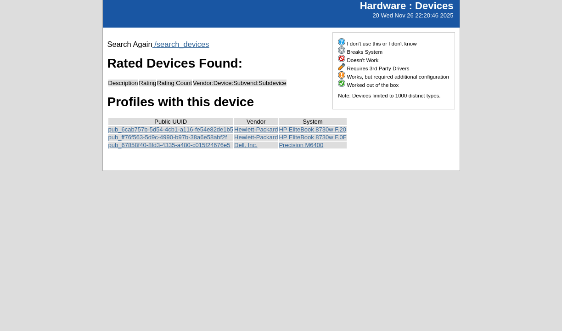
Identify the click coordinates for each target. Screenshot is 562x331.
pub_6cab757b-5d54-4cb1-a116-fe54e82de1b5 (171, 129)
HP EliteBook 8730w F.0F (312, 137)
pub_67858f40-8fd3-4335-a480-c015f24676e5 (169, 145)
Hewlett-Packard (256, 129)
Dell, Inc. (246, 145)
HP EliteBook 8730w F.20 (312, 129)
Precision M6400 (301, 145)
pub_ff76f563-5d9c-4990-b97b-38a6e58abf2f (167, 137)
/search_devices (180, 44)
